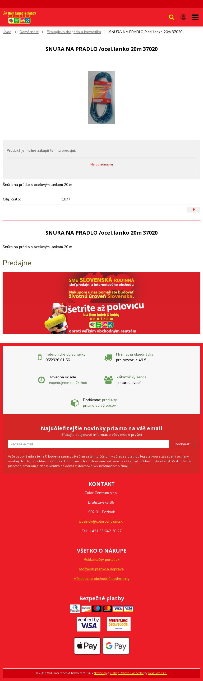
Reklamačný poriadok (101, 559)
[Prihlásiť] (183, 17)
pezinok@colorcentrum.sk (101, 521)
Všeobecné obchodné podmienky (102, 578)
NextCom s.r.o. (157, 673)
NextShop (100, 673)
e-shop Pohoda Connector (127, 673)
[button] (171, 17)
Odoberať (182, 444)
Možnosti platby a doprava (101, 569)
